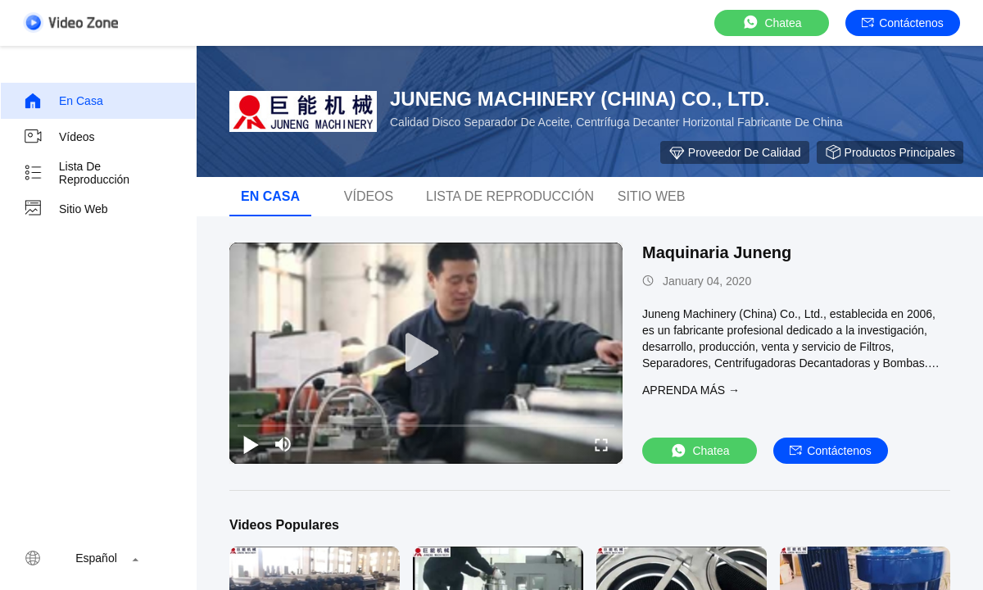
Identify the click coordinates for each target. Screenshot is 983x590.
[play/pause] (250, 444)
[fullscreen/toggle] (601, 444)
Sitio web (65, 209)
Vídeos (59, 137)
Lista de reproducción (76, 173)
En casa (63, 101)
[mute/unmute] (283, 444)
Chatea (771, 22)
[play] (425, 353)
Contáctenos (903, 23)
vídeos (368, 196)
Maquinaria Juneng (716, 252)
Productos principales (890, 152)
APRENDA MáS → (691, 390)
